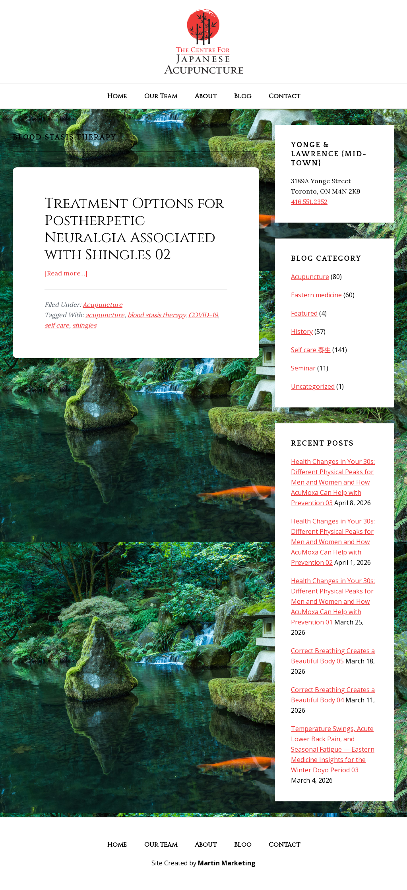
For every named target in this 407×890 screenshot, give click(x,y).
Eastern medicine (316, 295)
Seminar (303, 368)
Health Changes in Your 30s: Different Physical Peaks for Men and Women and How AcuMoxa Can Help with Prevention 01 (333, 601)
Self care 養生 (311, 349)
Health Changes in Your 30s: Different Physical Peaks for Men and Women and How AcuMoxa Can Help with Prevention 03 (333, 482)
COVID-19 (203, 315)
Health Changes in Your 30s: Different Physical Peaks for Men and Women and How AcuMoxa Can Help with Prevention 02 (333, 542)
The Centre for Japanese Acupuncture (203, 42)
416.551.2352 (309, 202)
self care (57, 325)
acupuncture (104, 315)
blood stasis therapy (156, 315)
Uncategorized (313, 386)
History (302, 331)
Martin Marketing (227, 863)
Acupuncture (102, 304)
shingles (84, 325)
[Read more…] (66, 273)
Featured (304, 313)
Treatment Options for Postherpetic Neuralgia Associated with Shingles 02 (134, 229)
